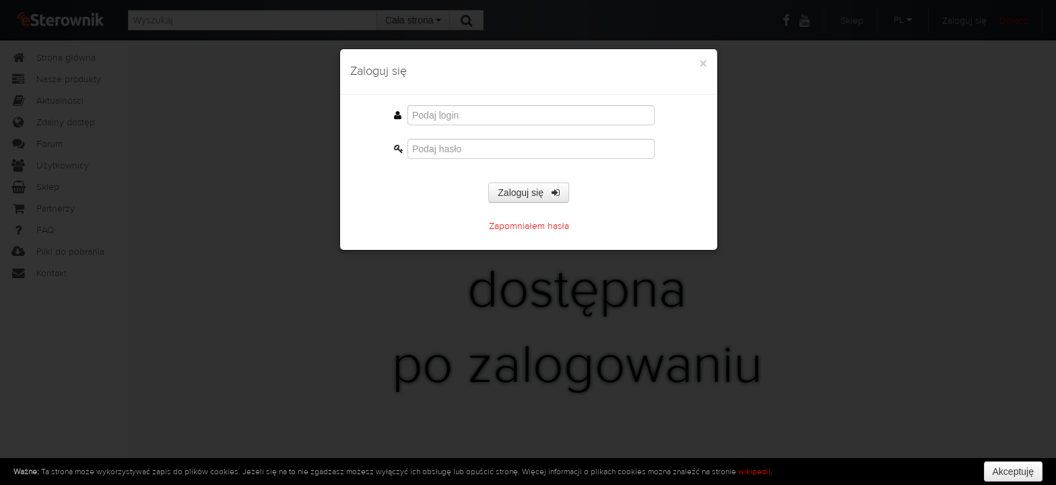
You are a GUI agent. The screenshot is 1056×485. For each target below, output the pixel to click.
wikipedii (754, 471)
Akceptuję (1013, 471)
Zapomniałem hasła (529, 226)
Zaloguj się (528, 192)
